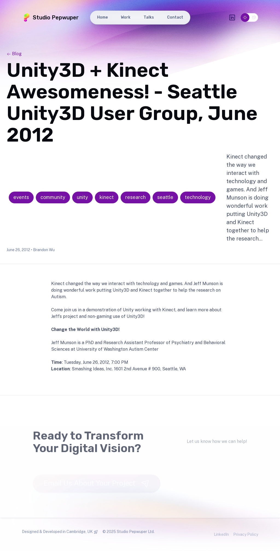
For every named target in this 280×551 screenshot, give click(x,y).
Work (125, 17)
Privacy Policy (245, 537)
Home (102, 17)
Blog (14, 53)
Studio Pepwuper (50, 17)
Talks (149, 17)
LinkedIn (221, 537)
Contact (175, 17)
